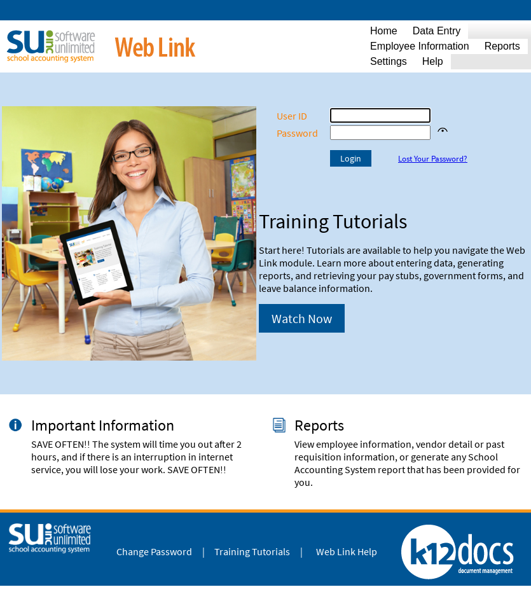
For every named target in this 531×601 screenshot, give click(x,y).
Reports (319, 425)
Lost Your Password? (432, 158)
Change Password (154, 551)
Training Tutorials (252, 551)
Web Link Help (346, 551)
